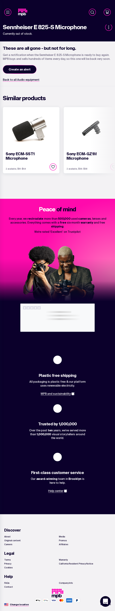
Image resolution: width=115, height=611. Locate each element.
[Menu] (7, 12)
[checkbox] (53, 166)
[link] (24, 12)
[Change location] (19, 604)
